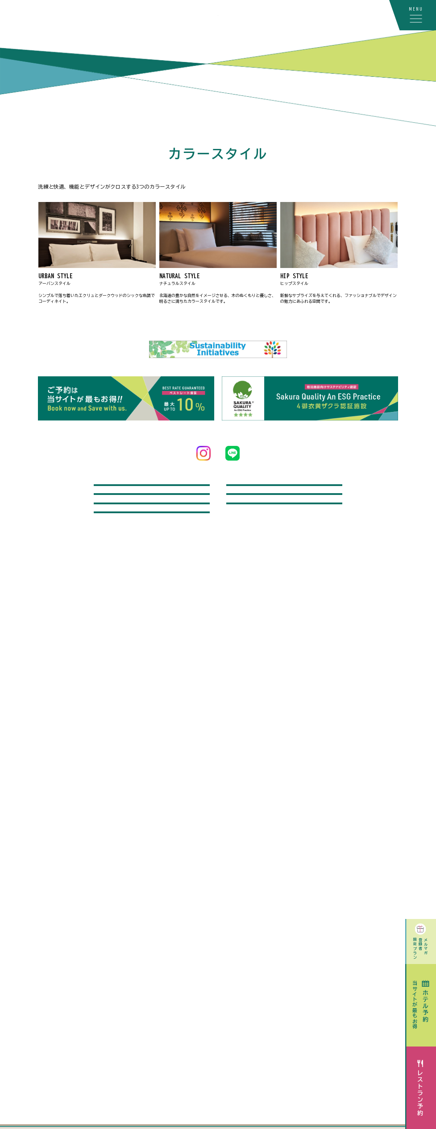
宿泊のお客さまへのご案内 (284, 557)
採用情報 (151, 587)
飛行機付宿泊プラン (152, 526)
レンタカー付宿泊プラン (284, 495)
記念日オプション (284, 526)
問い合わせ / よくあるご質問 (151, 495)
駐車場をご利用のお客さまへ (152, 557)
